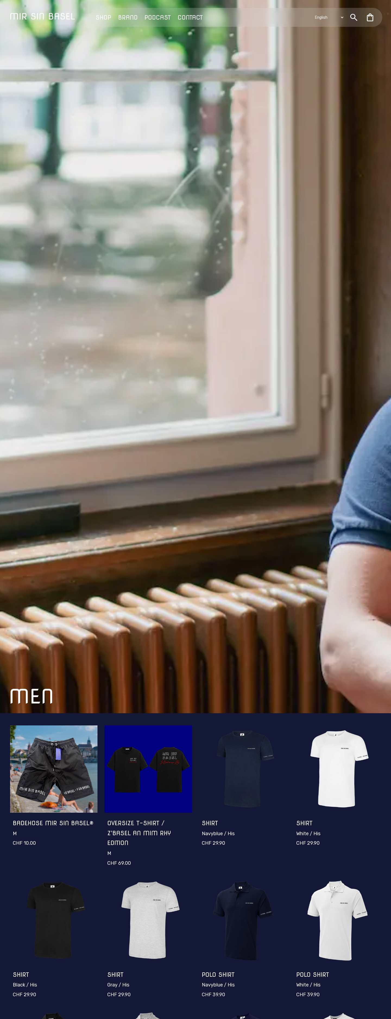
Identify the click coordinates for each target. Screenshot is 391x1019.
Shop (103, 17)
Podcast (157, 17)
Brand (128, 17)
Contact (190, 17)
